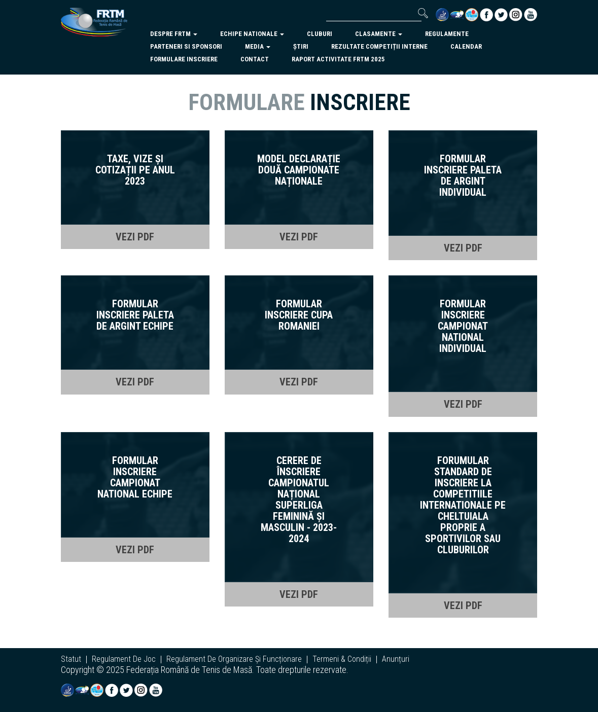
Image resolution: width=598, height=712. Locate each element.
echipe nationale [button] (252, 34)
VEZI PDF (135, 237)
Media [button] (257, 46)
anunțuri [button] (395, 659)
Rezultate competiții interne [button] (379, 46)
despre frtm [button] (173, 34)
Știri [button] (300, 46)
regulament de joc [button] (124, 659)
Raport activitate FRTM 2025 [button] (338, 59)
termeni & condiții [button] (341, 659)
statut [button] (71, 659)
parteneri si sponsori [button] (186, 46)
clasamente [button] (378, 34)
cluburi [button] (319, 34)
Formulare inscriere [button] (184, 59)
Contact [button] (254, 59)
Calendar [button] (466, 46)
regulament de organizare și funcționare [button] (234, 659)
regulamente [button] (447, 34)
